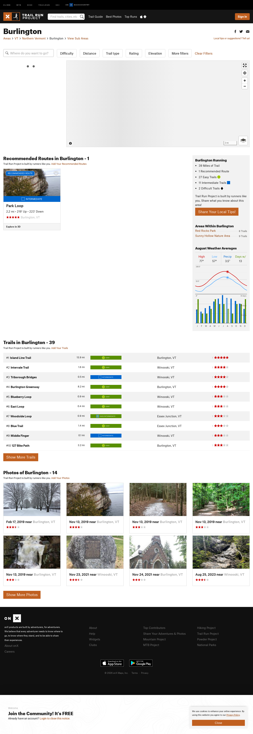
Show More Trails (20, 457)
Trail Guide (95, 16)
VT (16, 38)
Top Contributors (154, 627)
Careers (9, 651)
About (93, 627)
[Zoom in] (245, 80)
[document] (218, 718)
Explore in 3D (13, 226)
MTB (18, 4)
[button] (235, 31)
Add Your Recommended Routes (69, 163)
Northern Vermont (34, 38)
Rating (134, 53)
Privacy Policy (233, 715)
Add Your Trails (59, 348)
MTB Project (151, 645)
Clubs (93, 645)
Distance (89, 53)
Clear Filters (203, 53)
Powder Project (207, 639)
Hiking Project (206, 627)
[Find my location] (245, 73)
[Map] (158, 104)
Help (92, 633)
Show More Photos (22, 594)
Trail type (112, 53)
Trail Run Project (208, 633)
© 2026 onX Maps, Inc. (116, 672)
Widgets (94, 639)
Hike (30, 4)
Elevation (155, 53)
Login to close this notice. (55, 718)
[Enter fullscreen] (245, 65)
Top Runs (131, 16)
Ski (58, 4)
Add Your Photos (60, 477)
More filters (180, 53)
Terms (135, 672)
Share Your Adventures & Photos (164, 633)
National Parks (206, 645)
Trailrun (44, 4)
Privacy (144, 672)
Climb (7, 4)
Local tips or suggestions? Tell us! (232, 38)
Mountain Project (154, 639)
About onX (11, 645)
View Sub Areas (77, 38)
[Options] (243, 140)
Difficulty (66, 53)
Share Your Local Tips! (217, 211)
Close (218, 722)
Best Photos (113, 16)
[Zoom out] (245, 86)
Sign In (242, 16)
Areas (7, 38)
